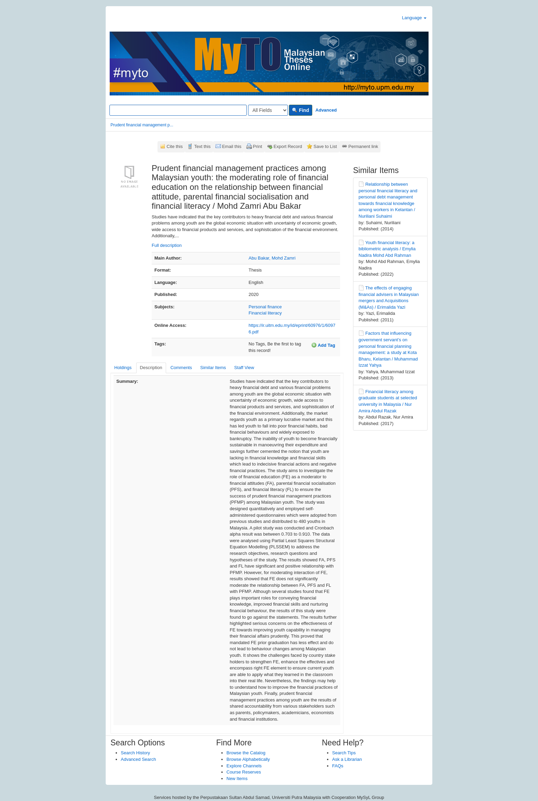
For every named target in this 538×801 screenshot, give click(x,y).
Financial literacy (265, 313)
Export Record (287, 146)
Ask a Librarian (347, 759)
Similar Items (213, 367)
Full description (167, 245)
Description (151, 367)
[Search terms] (178, 110)
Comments (181, 367)
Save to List (325, 146)
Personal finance (265, 306)
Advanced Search (138, 759)
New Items (236, 778)
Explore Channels (244, 765)
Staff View (244, 367)
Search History (135, 752)
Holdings (123, 367)
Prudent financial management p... (141, 125)
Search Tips (344, 752)
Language (414, 17)
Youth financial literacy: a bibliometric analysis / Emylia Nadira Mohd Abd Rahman (387, 249)
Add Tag (323, 345)
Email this (231, 146)
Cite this (175, 146)
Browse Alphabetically (248, 759)
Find (300, 110)
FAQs (337, 765)
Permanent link (363, 146)
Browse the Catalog (245, 752)
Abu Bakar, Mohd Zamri (272, 258)
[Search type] (268, 110)
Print (257, 146)
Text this (202, 146)
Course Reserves (243, 772)
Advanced (326, 110)
